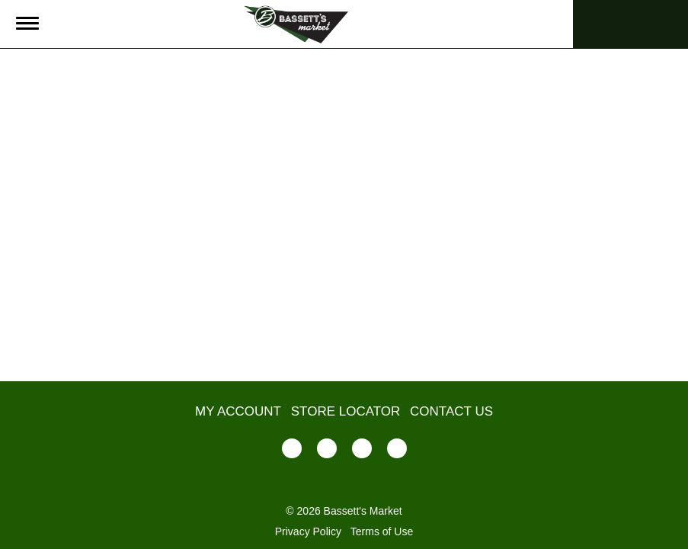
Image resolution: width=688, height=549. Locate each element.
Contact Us (451, 411)
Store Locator (346, 411)
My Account (238, 411)
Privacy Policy (308, 531)
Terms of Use (381, 531)
